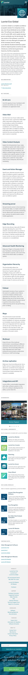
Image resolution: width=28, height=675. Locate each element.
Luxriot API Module (6, 562)
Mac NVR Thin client (14, 579)
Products (13, 568)
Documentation (13, 614)
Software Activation (14, 624)
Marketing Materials (13, 612)
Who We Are (13, 632)
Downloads (13, 608)
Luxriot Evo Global (5, 553)
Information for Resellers (14, 622)
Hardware (13, 587)
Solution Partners (13, 600)
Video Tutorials (13, 597)
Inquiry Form (14, 620)
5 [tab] (18, 426)
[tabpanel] (14, 412)
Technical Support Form (14, 602)
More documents (6, 88)
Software (13, 610)
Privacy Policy (12, 635)
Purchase (14, 618)
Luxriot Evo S (4, 550)
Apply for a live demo (13, 604)
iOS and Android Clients (14, 577)
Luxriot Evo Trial (5, 547)
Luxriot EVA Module (14, 582)
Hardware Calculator (13, 593)
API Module (14, 584)
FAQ (14, 599)
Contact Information (13, 634)
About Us (12, 627)
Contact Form (12, 630)
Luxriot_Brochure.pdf (6, 83)
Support (13, 591)
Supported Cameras (14, 595)
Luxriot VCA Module (6, 559)
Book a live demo (14, 669)
